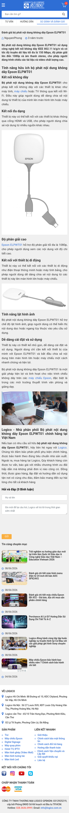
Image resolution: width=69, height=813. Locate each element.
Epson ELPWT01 (12, 244)
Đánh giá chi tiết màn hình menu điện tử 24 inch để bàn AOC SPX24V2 (45, 576)
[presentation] (27, 524)
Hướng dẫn (27, 21)
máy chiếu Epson (40, 378)
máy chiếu (20, 91)
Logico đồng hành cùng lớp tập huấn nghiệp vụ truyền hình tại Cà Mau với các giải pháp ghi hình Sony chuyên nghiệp (48, 642)
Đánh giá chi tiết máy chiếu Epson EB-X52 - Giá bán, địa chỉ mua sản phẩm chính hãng (46, 597)
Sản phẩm (8, 729)
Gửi (6, 536)
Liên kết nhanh (44, 729)
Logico (62, 447)
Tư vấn (9, 21)
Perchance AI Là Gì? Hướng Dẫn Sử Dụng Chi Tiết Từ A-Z (47, 618)
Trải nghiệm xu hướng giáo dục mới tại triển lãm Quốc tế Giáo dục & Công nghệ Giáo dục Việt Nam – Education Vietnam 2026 (47, 555)
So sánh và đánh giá (52, 21)
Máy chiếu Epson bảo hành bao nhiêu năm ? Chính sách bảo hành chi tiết (46, 662)
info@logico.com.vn (51, 808)
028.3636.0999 (24, 808)
